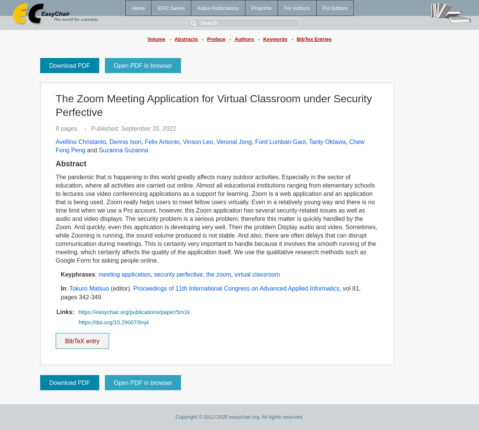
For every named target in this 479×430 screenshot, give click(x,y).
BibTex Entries (313, 39)
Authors (244, 39)
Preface (216, 39)
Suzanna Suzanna (123, 150)
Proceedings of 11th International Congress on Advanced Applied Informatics (236, 288)
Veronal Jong (234, 142)
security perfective (178, 274)
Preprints (261, 8)
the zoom (218, 274)
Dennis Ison (125, 142)
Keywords (275, 39)
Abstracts (186, 39)
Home (138, 8)
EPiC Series (171, 8)
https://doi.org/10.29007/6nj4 (113, 322)
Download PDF (69, 66)
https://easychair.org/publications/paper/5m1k (134, 312)
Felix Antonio (162, 142)
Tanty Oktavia (327, 142)
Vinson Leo (198, 142)
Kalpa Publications (218, 8)
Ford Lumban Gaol (280, 142)
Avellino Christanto (81, 142)
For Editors (335, 8)
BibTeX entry (82, 338)
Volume (156, 39)
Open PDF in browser (143, 66)
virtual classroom (257, 274)
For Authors (297, 8)
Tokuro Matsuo (89, 288)
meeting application (124, 274)
